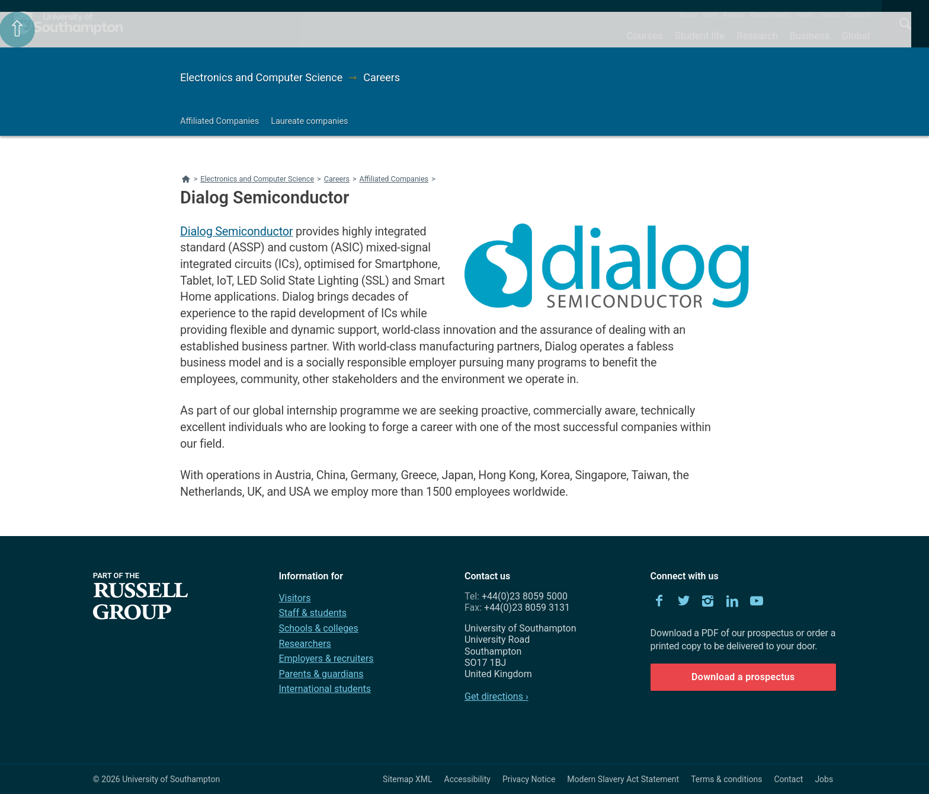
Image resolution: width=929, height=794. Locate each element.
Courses (644, 36)
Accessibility (467, 779)
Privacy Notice (528, 779)
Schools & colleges (318, 628)
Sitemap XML (408, 779)
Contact (858, 15)
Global (855, 36)
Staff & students (312, 612)
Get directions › (496, 696)
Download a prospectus (743, 677)
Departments (771, 15)
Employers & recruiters (325, 658)
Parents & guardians (320, 674)
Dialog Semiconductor (236, 231)
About (688, 15)
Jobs (824, 779)
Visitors (294, 598)
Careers (381, 77)
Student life (700, 36)
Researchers (304, 643)
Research (756, 36)
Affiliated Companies (219, 121)
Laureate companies (309, 121)
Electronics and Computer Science (261, 77)
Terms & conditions (726, 779)
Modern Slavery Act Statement (623, 779)
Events (830, 15)
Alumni (733, 15)
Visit (710, 15)
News (804, 15)
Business (810, 36)
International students (324, 688)
